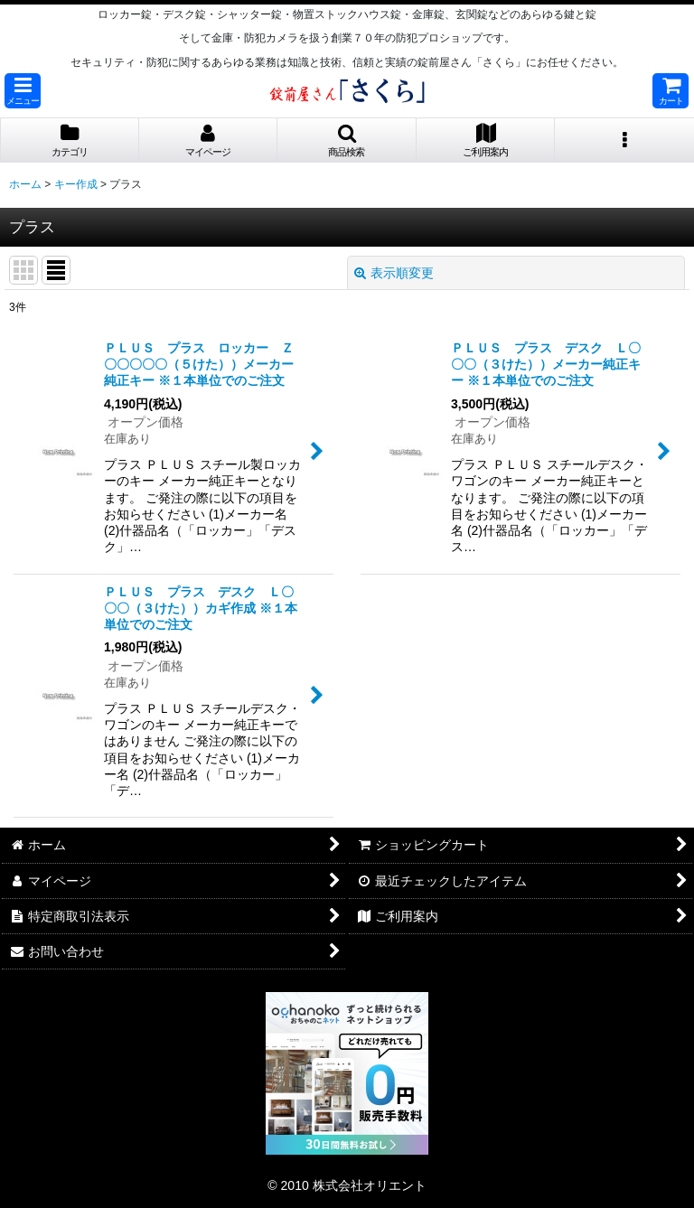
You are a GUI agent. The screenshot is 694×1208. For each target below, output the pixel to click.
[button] (23, 90)
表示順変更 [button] (394, 273)
